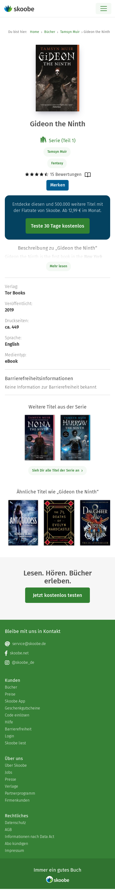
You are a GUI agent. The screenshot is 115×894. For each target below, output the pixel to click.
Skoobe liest (15, 743)
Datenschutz (15, 822)
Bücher (49, 32)
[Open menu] (103, 8)
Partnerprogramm (20, 793)
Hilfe (9, 722)
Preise (10, 694)
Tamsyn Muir (69, 32)
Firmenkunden (17, 800)
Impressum (14, 850)
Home (34, 32)
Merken (57, 185)
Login (9, 736)
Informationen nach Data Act (29, 836)
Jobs (8, 772)
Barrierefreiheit (18, 729)
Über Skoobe (16, 765)
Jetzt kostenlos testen (57, 595)
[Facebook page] (57, 653)
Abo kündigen (16, 843)
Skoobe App (15, 701)
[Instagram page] (57, 662)
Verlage (11, 786)
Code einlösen (17, 715)
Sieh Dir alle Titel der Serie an (57, 470)
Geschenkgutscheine (22, 708)
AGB (8, 829)
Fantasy (57, 163)
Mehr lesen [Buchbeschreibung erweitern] (58, 266)
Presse (10, 779)
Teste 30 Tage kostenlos (57, 226)
